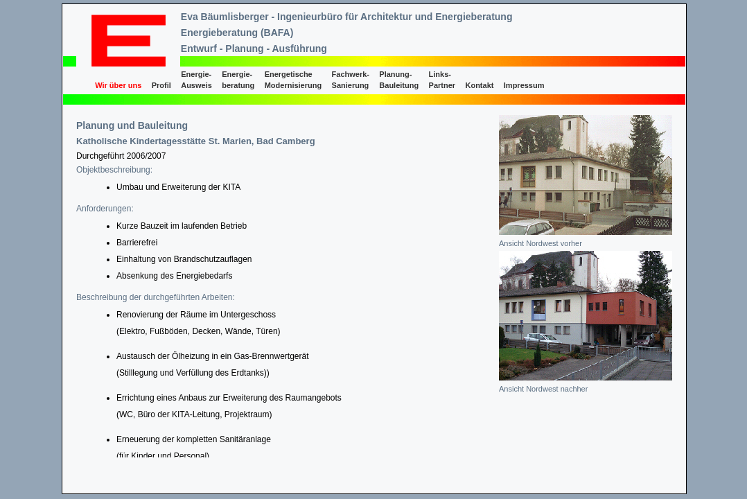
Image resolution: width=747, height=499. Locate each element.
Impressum (524, 85)
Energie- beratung (238, 79)
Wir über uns (118, 85)
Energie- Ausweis (196, 79)
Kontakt (479, 85)
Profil (161, 85)
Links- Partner (442, 79)
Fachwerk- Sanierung (350, 79)
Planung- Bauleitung (399, 79)
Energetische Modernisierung (293, 79)
